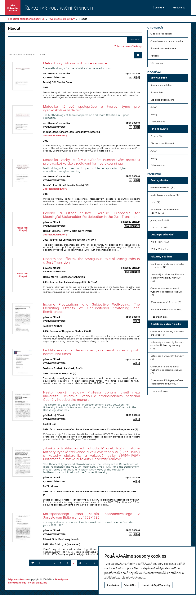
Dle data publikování (162, 99)
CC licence (156, 63)
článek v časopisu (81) (162, 187)
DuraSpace (61, 579)
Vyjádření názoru (37, 582)
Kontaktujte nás (17, 582)
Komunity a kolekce (161, 85)
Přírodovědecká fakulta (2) (165, 302)
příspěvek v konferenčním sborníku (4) (164, 211)
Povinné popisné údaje (163, 48)
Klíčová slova (157, 121)
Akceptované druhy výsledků (166, 41)
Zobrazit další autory (55, 135)
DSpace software (18, 579)
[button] (158, 7)
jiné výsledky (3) (159, 220)
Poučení (154, 55)
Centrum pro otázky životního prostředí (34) (167, 266)
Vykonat (134, 39)
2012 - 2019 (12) (158, 249)
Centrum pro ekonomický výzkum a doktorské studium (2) (166, 291)
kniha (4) (155, 202)
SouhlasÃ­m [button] (112, 585)
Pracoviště (156, 92)
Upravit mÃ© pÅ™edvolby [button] (155, 585)
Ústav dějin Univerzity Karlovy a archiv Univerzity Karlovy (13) (167, 277)
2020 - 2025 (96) (159, 242)
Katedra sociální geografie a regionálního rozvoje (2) (166, 382)
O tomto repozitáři (161, 33)
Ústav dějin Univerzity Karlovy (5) (167, 358)
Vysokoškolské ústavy (62, 19)
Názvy (154, 114)
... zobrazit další (159, 227)
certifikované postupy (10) (165, 195)
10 (93, 563)
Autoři (153, 107)
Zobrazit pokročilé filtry (128, 46)
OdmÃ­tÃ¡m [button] (130, 585)
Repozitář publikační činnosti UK (26, 19)
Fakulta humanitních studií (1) (166, 309)
